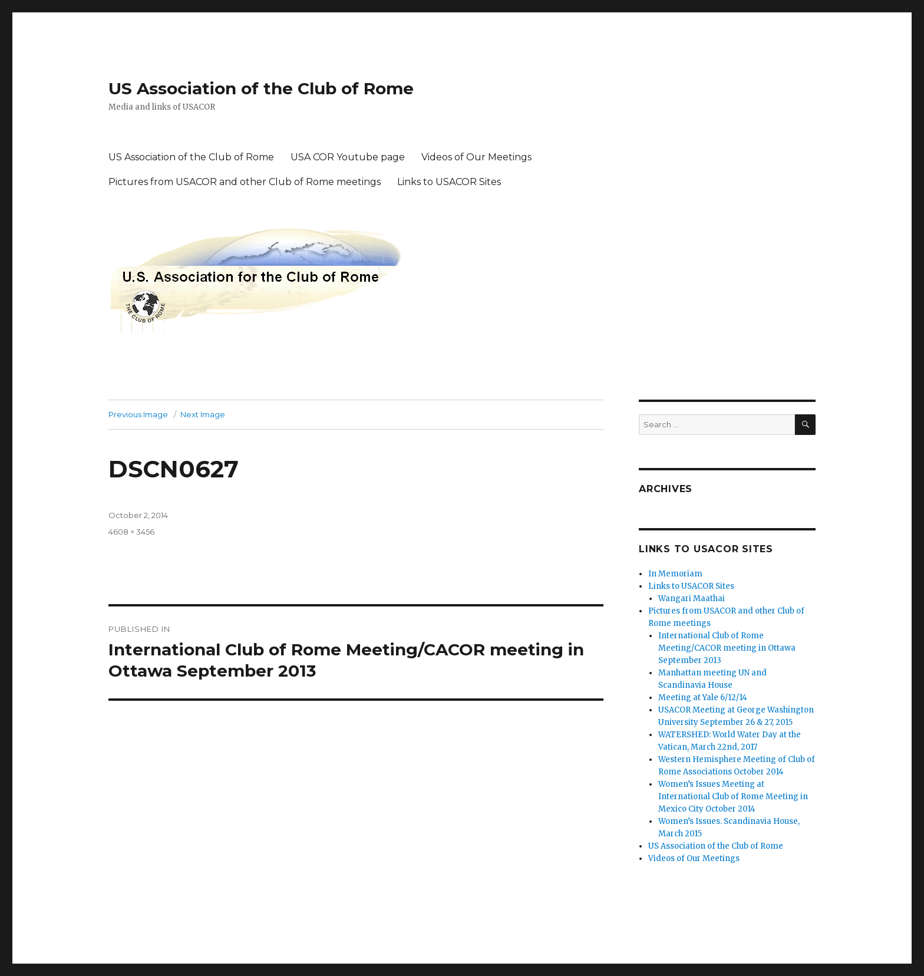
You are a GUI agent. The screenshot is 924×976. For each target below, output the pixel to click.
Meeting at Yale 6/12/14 (702, 698)
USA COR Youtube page (348, 157)
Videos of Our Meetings (476, 157)
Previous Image (138, 414)
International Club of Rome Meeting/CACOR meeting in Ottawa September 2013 (727, 648)
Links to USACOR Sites (449, 181)
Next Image (202, 414)
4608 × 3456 (131, 531)
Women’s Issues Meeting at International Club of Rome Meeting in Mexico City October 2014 (733, 796)
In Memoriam (675, 574)
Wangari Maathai (691, 598)
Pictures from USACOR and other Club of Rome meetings (244, 181)
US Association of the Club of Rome (261, 88)
